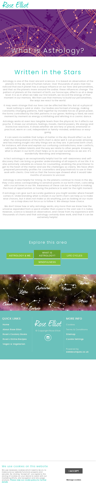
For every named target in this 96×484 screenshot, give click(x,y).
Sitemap (70, 334)
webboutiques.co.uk (77, 352)
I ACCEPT (74, 471)
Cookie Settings (75, 339)
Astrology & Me (20, 255)
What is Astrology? (47, 254)
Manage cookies (73, 480)
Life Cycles (74, 255)
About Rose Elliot (12, 330)
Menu (91, 4)
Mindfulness (47, 262)
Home (6, 325)
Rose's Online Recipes (15, 339)
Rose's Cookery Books (15, 334)
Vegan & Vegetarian (14, 344)
